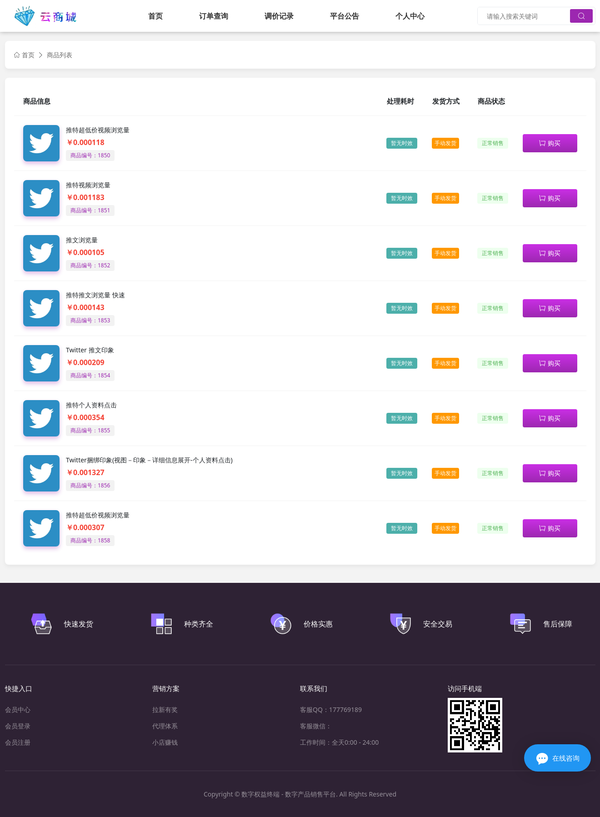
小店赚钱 (165, 742)
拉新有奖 (165, 709)
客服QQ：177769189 (331, 709)
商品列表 (59, 54)
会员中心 (17, 709)
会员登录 (17, 726)
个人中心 (410, 16)
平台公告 (344, 16)
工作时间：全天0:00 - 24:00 (339, 742)
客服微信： (316, 726)
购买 (549, 143)
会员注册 (17, 742)
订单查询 (213, 16)
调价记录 (279, 16)
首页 (155, 16)
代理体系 (165, 726)
